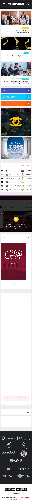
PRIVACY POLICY (16, 493)
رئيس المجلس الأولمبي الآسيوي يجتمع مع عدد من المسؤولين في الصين (17, 31)
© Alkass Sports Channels (11, 497)
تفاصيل (5, 165)
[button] (1, 213)
